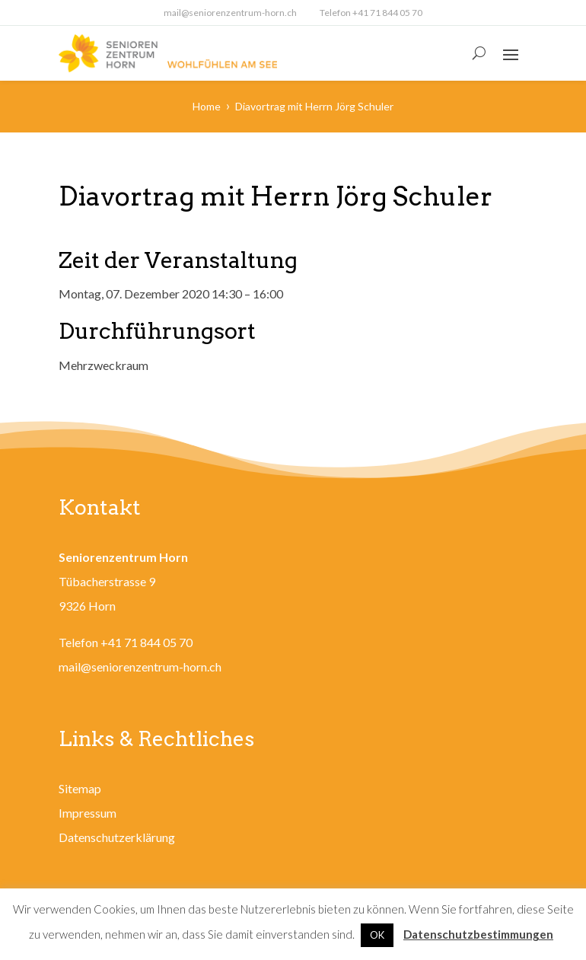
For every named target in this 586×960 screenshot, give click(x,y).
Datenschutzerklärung (117, 837)
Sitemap (80, 788)
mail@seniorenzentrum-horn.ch (230, 12)
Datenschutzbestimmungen (478, 934)
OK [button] (377, 935)
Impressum (87, 812)
